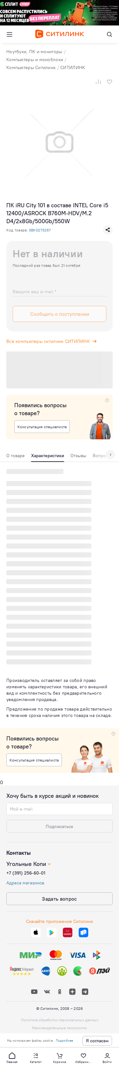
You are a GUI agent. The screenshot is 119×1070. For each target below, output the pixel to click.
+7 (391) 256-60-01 (25, 873)
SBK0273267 (40, 230)
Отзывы (78, 455)
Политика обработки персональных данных (59, 1019)
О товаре (15, 455)
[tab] (15, 457)
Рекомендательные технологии (59, 1027)
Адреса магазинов (25, 883)
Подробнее (64, 1040)
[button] (12, 1057)
